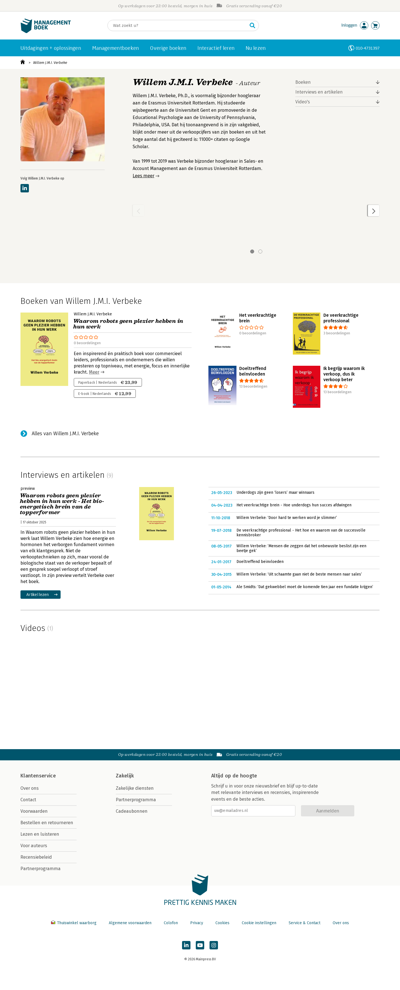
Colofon (171, 923)
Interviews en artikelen (319, 92)
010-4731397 (368, 48)
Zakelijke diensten (135, 788)
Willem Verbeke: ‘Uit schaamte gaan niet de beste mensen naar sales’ (299, 574)
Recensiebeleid (36, 857)
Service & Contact (304, 923)
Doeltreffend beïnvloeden (260, 561)
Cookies (222, 923)
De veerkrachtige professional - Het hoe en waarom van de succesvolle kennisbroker (300, 533)
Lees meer (143, 175)
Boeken (303, 82)
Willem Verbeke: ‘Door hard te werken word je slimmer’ (286, 517)
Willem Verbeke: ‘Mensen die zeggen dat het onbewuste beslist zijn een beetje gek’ (301, 548)
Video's (302, 101)
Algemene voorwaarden (130, 923)
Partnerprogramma (40, 868)
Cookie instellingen (259, 923)
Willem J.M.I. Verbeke (50, 62)
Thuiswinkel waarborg (74, 923)
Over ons (29, 788)
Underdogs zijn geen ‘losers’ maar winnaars (275, 492)
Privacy (196, 923)
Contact (28, 799)
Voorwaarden (34, 811)
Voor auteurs (33, 845)
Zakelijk (125, 776)
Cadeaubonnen (132, 811)
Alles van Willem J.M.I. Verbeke (65, 433)
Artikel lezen (37, 594)
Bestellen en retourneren (46, 822)
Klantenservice (38, 776)
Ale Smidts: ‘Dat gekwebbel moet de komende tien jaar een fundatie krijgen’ (304, 586)
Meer (94, 372)
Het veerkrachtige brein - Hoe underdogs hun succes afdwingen (293, 505)
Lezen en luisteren (39, 834)
